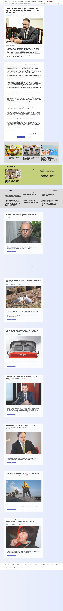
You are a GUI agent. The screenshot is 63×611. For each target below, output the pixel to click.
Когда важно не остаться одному (30, 183)
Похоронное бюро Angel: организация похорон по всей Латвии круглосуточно (31, 148)
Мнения (57, 544)
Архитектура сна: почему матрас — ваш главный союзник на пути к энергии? (12, 162)
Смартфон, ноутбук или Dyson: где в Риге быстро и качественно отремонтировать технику (12, 184)
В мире (15, 1)
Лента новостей (20, 1)
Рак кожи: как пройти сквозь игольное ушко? (47, 177)
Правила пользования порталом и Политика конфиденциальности (14, 547)
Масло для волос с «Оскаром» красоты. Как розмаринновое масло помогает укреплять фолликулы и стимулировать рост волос (48, 163)
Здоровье (36, 544)
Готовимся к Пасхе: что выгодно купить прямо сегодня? (12, 148)
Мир (18, 544)
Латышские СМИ (40, 1)
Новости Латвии (27, 1)
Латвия (13, 544)
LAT (5, 3)
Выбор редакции (33, 1)
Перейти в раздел (54, 143)
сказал (22, 51)
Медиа (48, 544)
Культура (31, 544)
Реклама (45, 3)
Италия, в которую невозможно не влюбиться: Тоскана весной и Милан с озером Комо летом (13, 177)
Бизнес (26, 544)
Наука (52, 544)
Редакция (42, 3)
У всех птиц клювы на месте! (29, 176)
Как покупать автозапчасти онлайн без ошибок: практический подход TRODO (49, 184)
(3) (16, 12)
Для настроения (42, 544)
